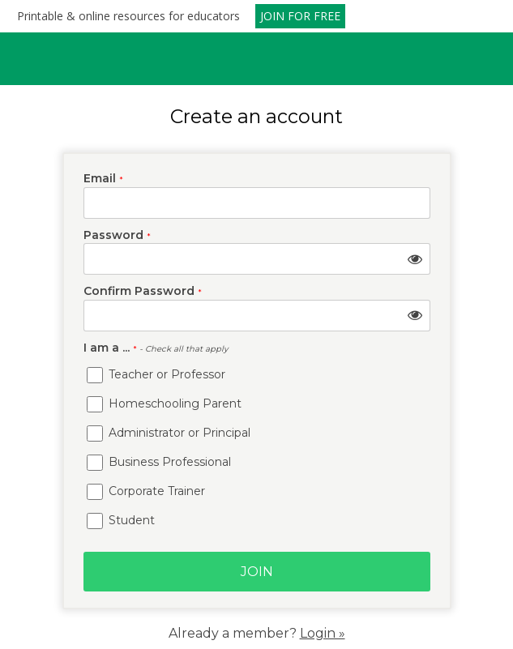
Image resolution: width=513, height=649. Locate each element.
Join (257, 571)
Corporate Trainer (146, 491)
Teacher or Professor (156, 374)
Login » (322, 633)
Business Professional (159, 462)
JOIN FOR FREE (300, 15)
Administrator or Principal (168, 433)
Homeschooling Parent (164, 403)
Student (121, 520)
